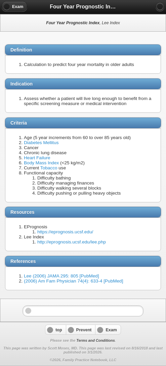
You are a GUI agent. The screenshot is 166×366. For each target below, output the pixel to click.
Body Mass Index (41, 162)
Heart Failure (37, 157)
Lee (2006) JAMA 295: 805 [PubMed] (61, 275)
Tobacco (48, 167)
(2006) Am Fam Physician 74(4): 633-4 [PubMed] (73, 281)
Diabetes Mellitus (41, 142)
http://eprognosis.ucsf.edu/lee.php (71, 241)
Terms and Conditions (95, 340)
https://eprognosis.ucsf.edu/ (65, 231)
